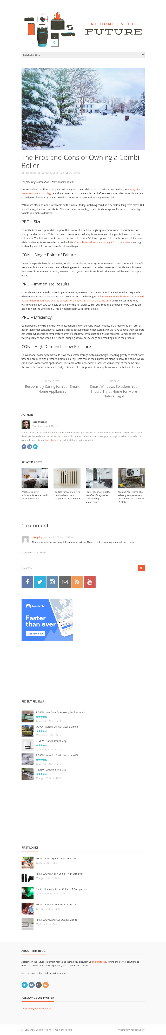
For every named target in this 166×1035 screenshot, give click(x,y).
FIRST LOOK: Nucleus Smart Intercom (56, 904)
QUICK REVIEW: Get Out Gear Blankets (57, 726)
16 (58, 735)
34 (62, 893)
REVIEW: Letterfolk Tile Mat (51, 769)
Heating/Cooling (32, 172)
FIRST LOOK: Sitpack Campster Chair (56, 858)
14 (58, 721)
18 (55, 863)
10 (60, 749)
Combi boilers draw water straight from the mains (102, 242)
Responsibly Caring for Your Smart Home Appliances (52, 389)
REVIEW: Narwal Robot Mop (51, 741)
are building (53, 440)
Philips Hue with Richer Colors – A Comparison (62, 889)
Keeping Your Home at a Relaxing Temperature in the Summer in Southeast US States (131, 496)
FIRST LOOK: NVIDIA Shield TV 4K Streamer (59, 873)
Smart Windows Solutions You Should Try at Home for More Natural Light (113, 391)
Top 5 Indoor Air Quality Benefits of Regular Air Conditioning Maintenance (98, 496)
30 (58, 778)
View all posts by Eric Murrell (46, 426)
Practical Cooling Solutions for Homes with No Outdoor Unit (35, 495)
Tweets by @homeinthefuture (37, 1008)
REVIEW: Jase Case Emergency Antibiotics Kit (60, 712)
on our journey (99, 961)
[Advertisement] (47, 666)
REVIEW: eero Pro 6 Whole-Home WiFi (57, 755)
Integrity (37, 537)
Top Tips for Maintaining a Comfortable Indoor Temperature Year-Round (67, 495)
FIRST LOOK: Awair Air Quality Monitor (57, 919)
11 (57, 878)
